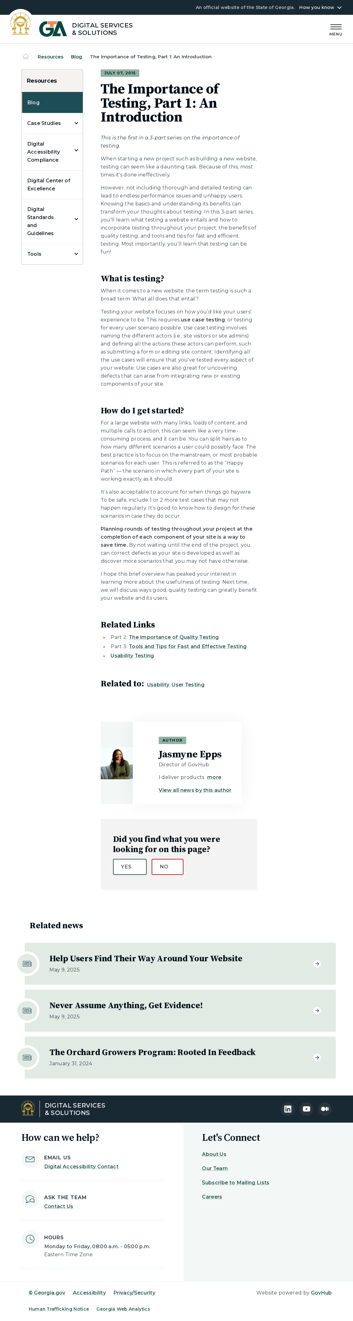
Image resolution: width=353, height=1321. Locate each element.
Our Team (215, 1168)
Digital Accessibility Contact (81, 1167)
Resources (50, 57)
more (214, 777)
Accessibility (89, 1293)
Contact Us (59, 1206)
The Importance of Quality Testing (174, 637)
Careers (212, 1197)
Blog (76, 57)
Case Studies (44, 123)
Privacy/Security (134, 1293)
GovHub (321, 1293)
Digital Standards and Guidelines (40, 221)
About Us (214, 1154)
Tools (34, 254)
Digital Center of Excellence (48, 185)
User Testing (188, 685)
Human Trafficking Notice (59, 1309)
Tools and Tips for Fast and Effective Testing (187, 646)
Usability (158, 685)
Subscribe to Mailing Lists (235, 1183)
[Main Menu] (336, 29)
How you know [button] (316, 7)
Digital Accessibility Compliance (43, 152)
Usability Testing (132, 656)
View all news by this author (195, 790)
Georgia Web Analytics (123, 1309)
